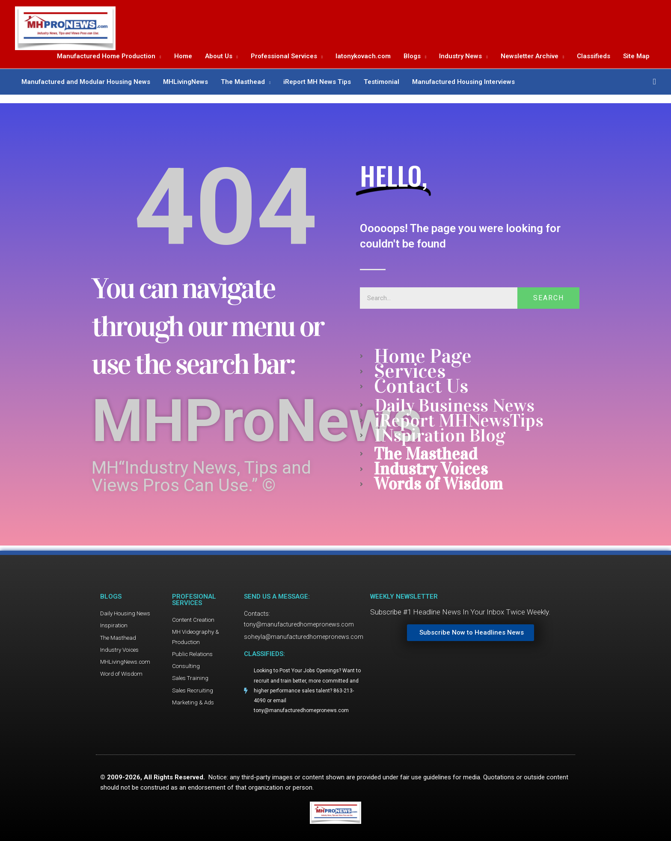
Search (548, 297)
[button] (654, 84)
